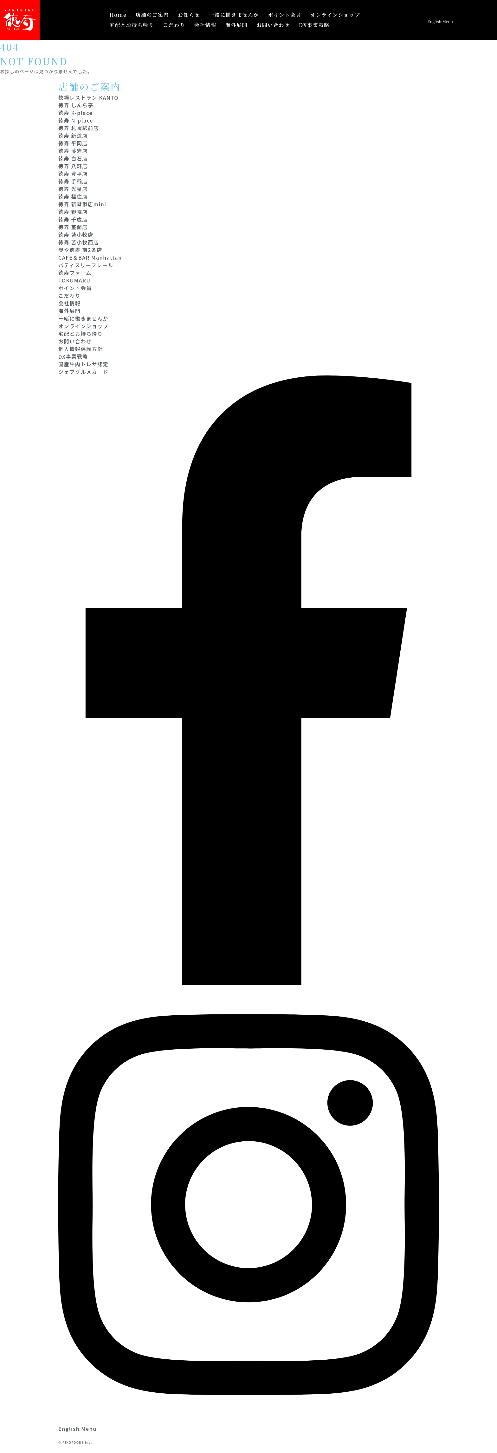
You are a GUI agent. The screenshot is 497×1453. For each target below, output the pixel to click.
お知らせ (189, 14)
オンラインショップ (335, 14)
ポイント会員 (284, 14)
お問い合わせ (273, 25)
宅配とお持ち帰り (131, 25)
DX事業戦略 (314, 25)
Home (117, 14)
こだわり (174, 25)
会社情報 (205, 25)
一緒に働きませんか (234, 14)
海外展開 (236, 25)
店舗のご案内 (152, 14)
